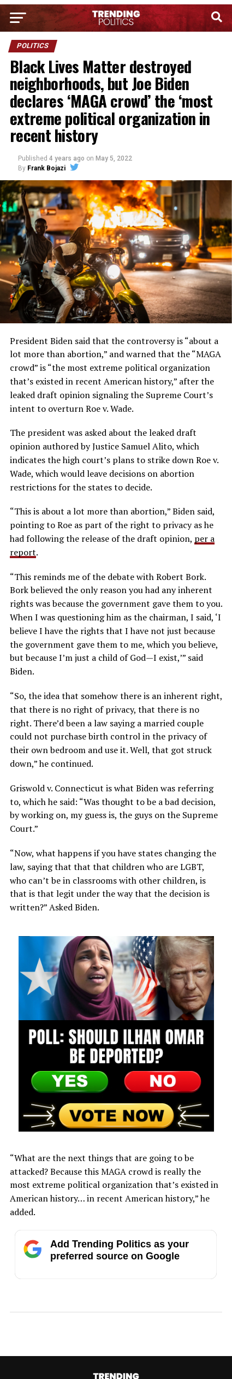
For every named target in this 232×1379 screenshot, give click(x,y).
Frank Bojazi (46, 168)
